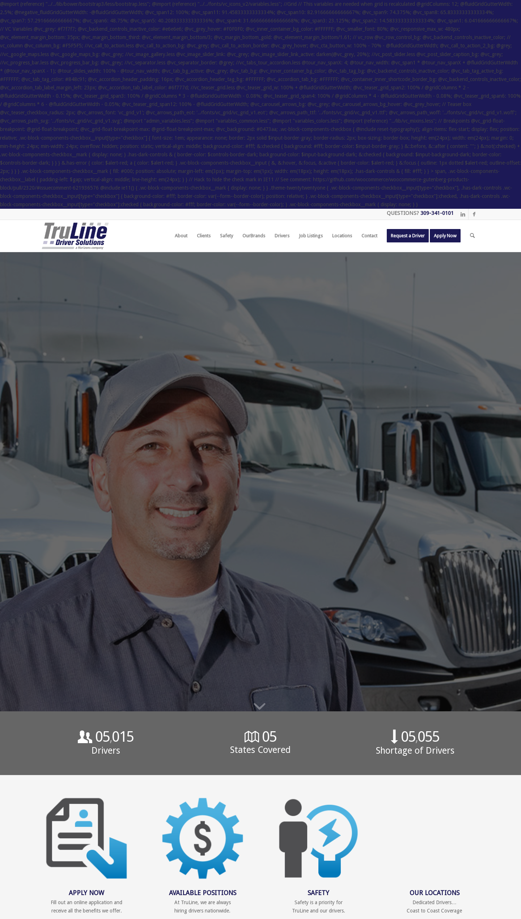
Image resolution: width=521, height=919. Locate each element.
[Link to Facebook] (474, 214)
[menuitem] (181, 236)
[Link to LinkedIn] (463, 214)
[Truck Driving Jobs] (75, 236)
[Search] (472, 236)
